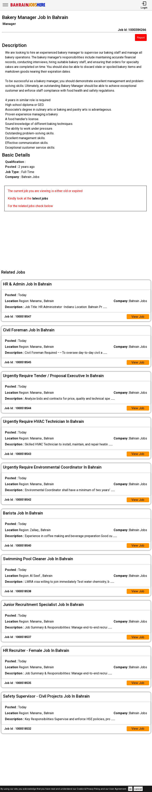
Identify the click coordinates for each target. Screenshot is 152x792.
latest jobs (40, 198)
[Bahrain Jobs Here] (28, 6)
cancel (138, 788)
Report (141, 37)
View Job (137, 317)
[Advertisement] (77, 239)
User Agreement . (118, 789)
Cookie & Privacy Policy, (89, 789)
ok (130, 788)
